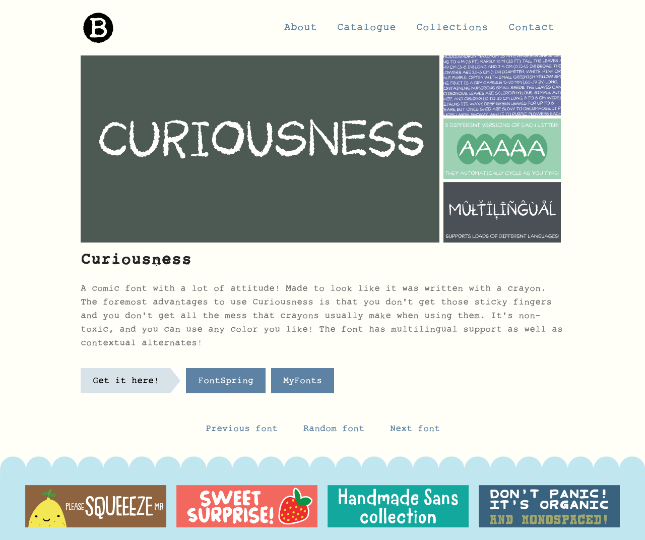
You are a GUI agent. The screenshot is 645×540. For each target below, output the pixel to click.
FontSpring (225, 383)
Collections (452, 30)
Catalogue (366, 30)
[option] (95, 506)
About (300, 30)
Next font (415, 431)
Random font (336, 431)
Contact (531, 30)
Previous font (242, 431)
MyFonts (302, 383)
